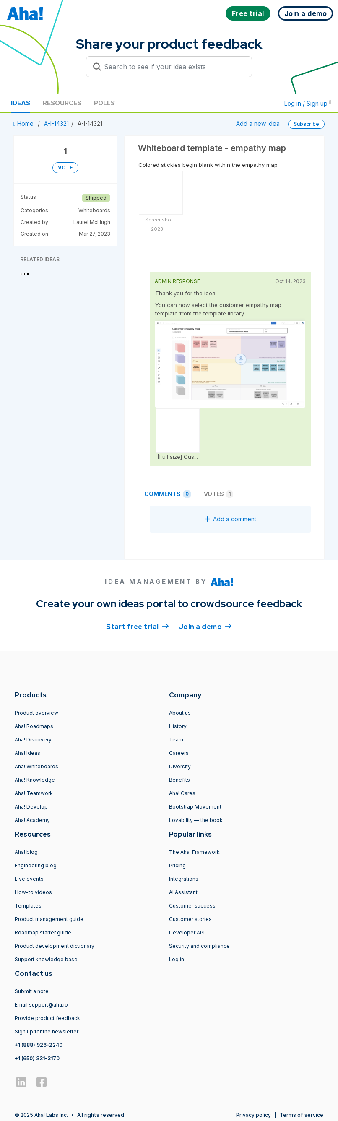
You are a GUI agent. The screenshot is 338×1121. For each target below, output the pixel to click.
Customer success (192, 906)
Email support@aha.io (41, 1004)
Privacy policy (253, 1115)
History (178, 726)
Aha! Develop (31, 807)
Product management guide (49, 919)
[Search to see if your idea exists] (173, 67)
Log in (176, 959)
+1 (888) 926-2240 (38, 1045)
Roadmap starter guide (43, 932)
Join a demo (205, 626)
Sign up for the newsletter (46, 1031)
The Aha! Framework (194, 852)
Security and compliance (199, 946)
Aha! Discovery (33, 739)
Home (24, 123)
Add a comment (230, 519)
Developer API (187, 932)
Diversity (180, 766)
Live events (29, 879)
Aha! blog (26, 852)
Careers (179, 753)
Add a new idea (258, 123)
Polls (104, 103)
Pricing (177, 865)
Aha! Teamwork (34, 793)
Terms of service (301, 1115)
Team (176, 739)
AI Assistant (183, 892)
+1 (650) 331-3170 (37, 1058)
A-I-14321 (56, 123)
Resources (62, 103)
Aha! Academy (32, 820)
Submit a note (32, 991)
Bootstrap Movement (195, 807)
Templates (28, 906)
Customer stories (190, 919)
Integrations (183, 879)
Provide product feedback (47, 1018)
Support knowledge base (46, 959)
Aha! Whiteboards (36, 766)
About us (180, 713)
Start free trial (137, 626)
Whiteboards (94, 210)
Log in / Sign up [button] (307, 103)
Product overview (36, 713)
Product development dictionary (54, 946)
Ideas (20, 103)
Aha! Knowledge (35, 780)
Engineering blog (36, 865)
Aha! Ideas (27, 753)
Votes (218, 494)
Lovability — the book (196, 820)
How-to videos (33, 892)
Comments (167, 494)
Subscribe (306, 124)
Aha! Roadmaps (34, 726)
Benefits (179, 780)
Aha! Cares (182, 793)
